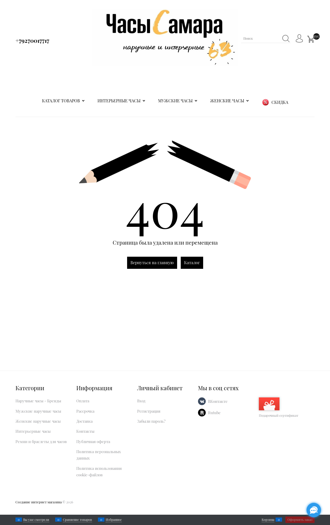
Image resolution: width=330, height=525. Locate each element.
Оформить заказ (299, 520)
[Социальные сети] (314, 510)
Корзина (268, 520)
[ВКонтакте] (202, 401)
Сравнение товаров (77, 520)
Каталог (192, 262)
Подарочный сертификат (278, 407)
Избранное (114, 520)
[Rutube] (202, 412)
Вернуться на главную (152, 262)
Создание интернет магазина (38, 502)
